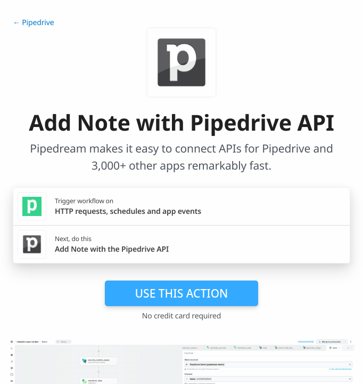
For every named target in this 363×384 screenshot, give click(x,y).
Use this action (181, 293)
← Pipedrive (33, 23)
